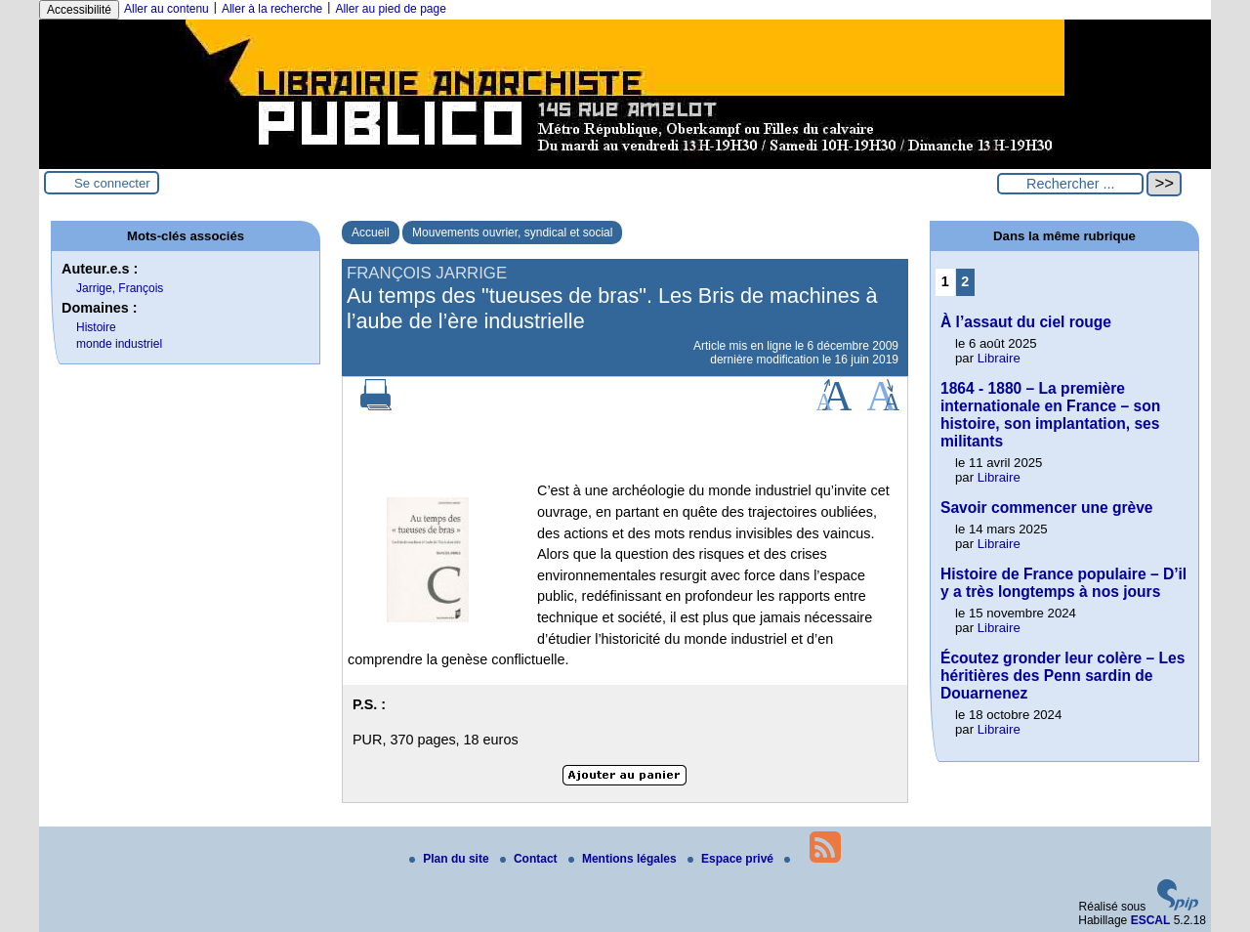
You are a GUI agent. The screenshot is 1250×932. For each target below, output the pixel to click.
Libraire (999, 358)
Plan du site (450, 859)
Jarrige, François (119, 288)
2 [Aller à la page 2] (965, 281)
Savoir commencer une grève (1046, 507)
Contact (530, 859)
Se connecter (112, 183)
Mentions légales (624, 859)
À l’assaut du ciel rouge (1025, 322)
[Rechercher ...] (1070, 183)
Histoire (96, 327)
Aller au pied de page (390, 9)
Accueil (371, 232)
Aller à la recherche (272, 9)
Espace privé (732, 859)
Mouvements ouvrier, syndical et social (512, 232)
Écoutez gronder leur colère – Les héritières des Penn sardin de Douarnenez (1062, 675)
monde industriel (119, 344)
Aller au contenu (166, 9)
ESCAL (1151, 920)
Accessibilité (79, 10)
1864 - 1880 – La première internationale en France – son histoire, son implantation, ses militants (1050, 414)
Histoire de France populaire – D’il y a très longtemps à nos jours (1063, 583)
